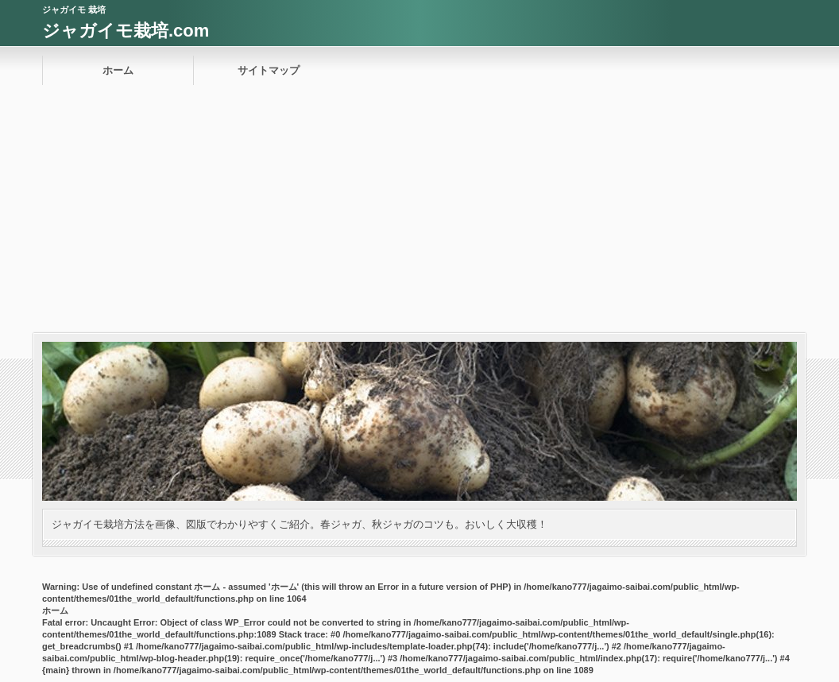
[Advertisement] (419, 214)
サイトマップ (269, 70)
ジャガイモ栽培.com (125, 31)
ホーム (117, 70)
